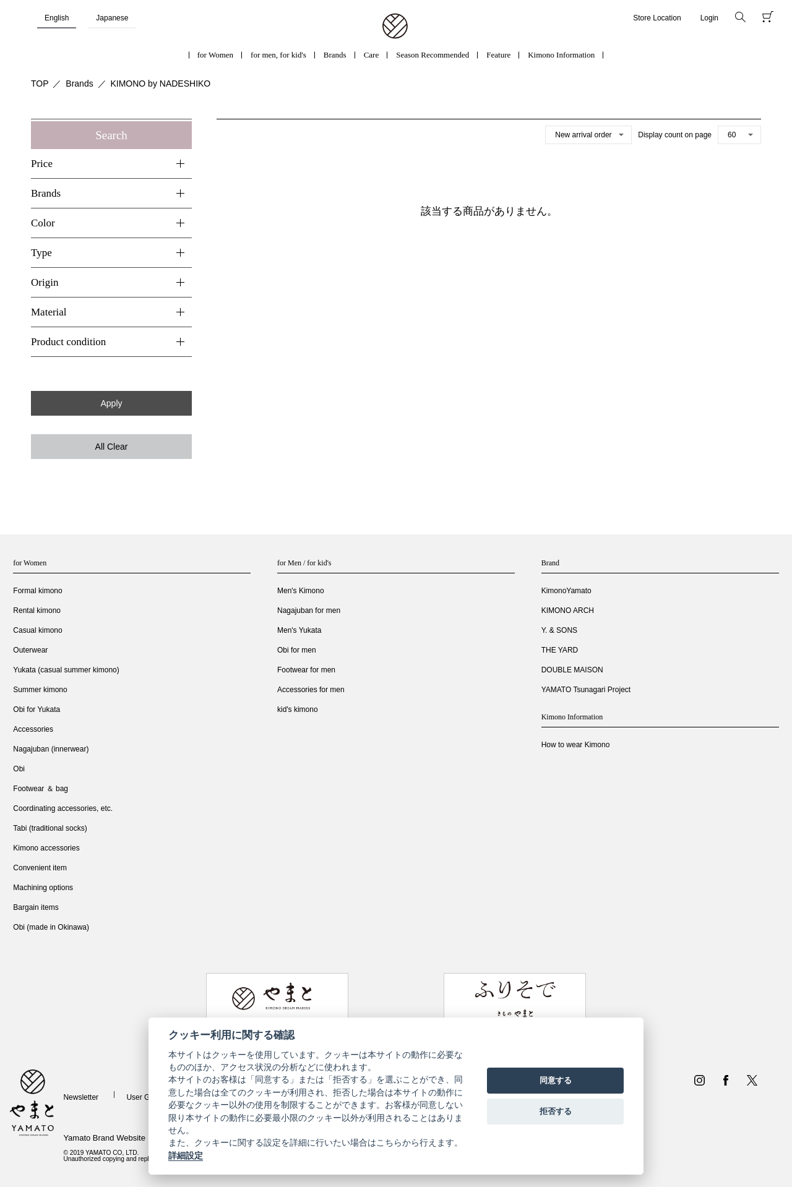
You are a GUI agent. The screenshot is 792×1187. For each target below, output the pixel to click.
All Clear (111, 447)
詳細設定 (185, 1155)
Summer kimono (40, 689)
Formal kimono (37, 590)
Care (371, 54)
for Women (215, 54)
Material (49, 312)
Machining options (43, 887)
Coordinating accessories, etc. (63, 808)
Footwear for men (306, 670)
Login (709, 18)
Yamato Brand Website (104, 1137)
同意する (556, 1080)
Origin (44, 282)
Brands (335, 54)
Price (42, 163)
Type (41, 253)
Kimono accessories (46, 848)
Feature (498, 54)
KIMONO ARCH (567, 610)
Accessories (33, 729)
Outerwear (30, 650)
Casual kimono (37, 630)
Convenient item (40, 867)
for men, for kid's (278, 54)
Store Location (657, 18)
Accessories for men (311, 689)
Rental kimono (37, 610)
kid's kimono (297, 709)
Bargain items (35, 907)
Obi (19, 769)
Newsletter (80, 1097)
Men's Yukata (299, 630)
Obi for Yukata (36, 709)
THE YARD (560, 650)
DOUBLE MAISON (572, 670)
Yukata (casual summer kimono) (66, 670)
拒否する (556, 1111)
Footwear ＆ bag (40, 788)
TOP (40, 83)
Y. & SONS (559, 630)
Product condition (68, 342)
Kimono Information (561, 54)
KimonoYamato (566, 590)
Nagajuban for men (308, 610)
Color (43, 223)
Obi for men (296, 650)
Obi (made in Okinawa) (51, 927)
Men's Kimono (300, 590)
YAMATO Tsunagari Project (586, 689)
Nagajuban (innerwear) (50, 749)
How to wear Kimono (575, 744)
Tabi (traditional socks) (50, 828)
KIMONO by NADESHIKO (160, 83)
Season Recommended (432, 54)
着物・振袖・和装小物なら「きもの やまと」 (395, 26)
